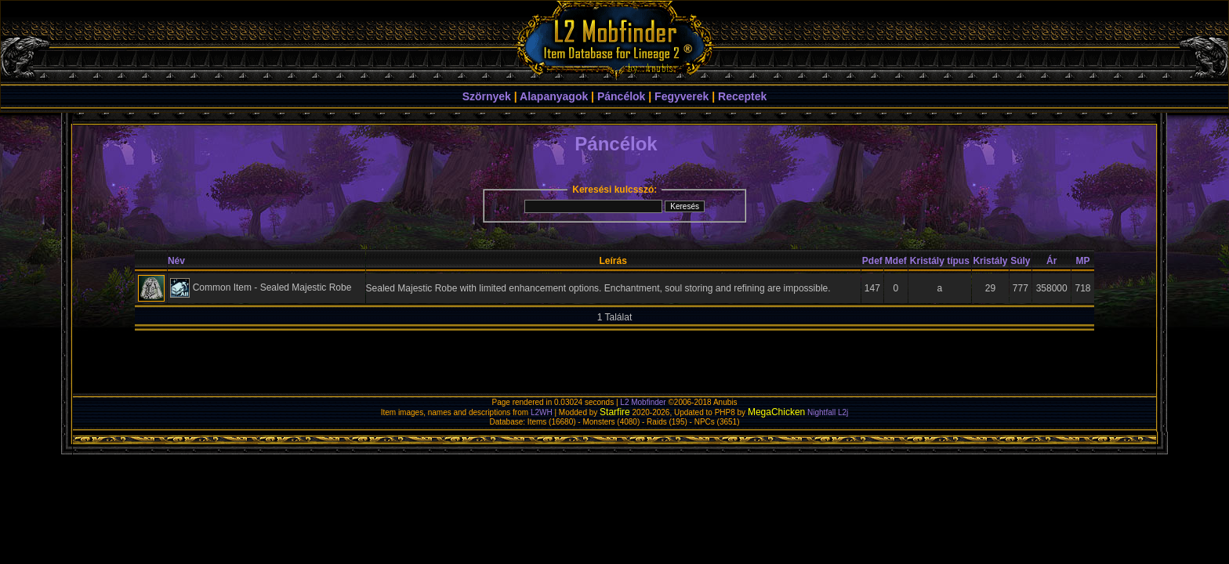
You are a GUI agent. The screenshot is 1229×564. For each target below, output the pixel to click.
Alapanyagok (554, 96)
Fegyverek (681, 96)
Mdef (896, 260)
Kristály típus (940, 260)
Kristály (990, 260)
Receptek (742, 96)
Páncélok (621, 96)
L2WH (542, 412)
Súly (1020, 260)
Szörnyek (486, 96)
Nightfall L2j (827, 412)
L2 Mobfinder (642, 402)
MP (1083, 260)
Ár (1051, 260)
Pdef (872, 260)
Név (176, 260)
